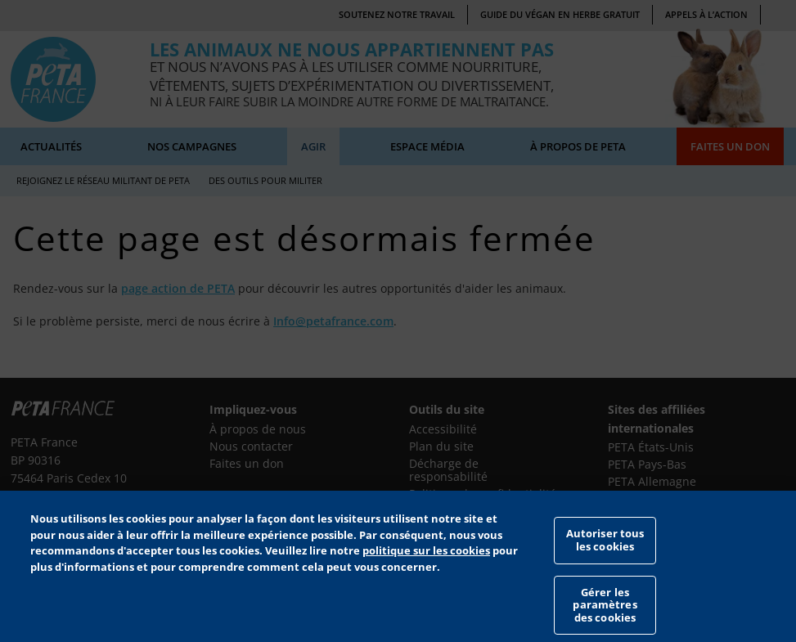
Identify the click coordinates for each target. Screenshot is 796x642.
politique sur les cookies (426, 569)
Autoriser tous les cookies (605, 558)
